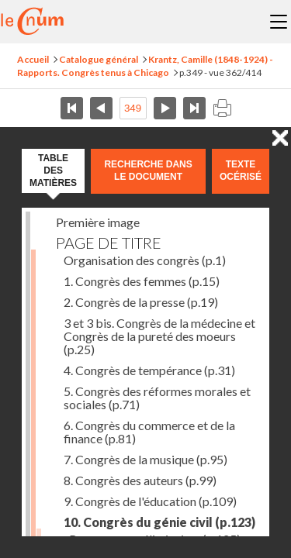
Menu (278, 21)
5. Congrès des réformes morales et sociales (157, 398)
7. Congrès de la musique (145, 459)
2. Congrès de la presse (141, 301)
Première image (98, 222)
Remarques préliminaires (155, 539)
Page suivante (165, 108)
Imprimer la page (222, 108)
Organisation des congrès (145, 260)
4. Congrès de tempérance (149, 370)
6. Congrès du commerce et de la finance (149, 432)
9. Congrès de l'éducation (150, 501)
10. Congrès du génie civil (159, 522)
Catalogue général (98, 59)
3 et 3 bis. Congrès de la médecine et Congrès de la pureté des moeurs (159, 335)
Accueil (33, 59)
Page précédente (101, 108)
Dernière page (194, 108)
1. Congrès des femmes (142, 281)
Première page (72, 108)
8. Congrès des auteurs (140, 480)
